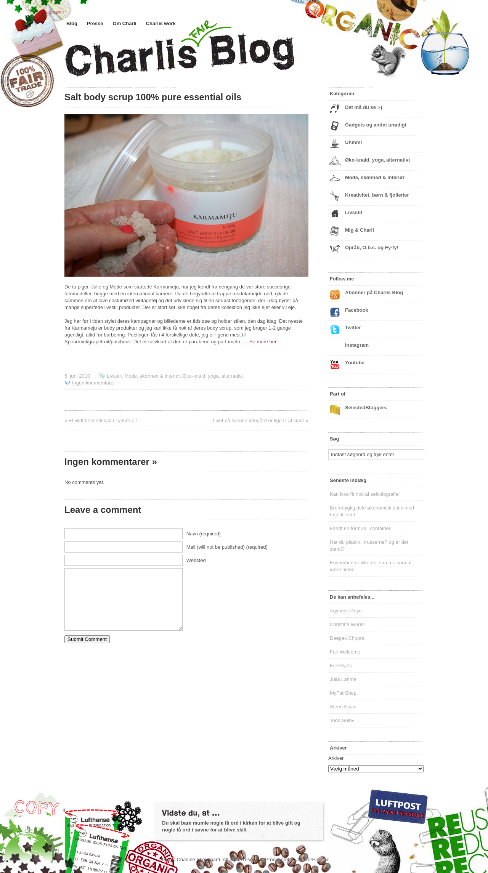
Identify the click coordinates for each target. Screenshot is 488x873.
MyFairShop (343, 693)
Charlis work (161, 23)
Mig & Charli (359, 230)
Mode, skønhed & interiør (152, 376)
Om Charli (124, 23)
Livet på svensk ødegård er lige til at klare (258, 420)
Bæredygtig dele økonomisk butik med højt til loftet (372, 511)
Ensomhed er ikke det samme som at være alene (371, 566)
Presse (95, 23)
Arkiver (336, 758)
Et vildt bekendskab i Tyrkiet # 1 (103, 420)
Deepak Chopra (347, 638)
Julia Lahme (343, 679)
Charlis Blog (197, 56)
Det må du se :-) (363, 107)
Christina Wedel (347, 624)
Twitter (353, 327)
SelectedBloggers (366, 407)
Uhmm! (353, 142)
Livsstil (114, 376)
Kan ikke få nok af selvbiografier (365, 494)
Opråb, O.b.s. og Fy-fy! (371, 247)
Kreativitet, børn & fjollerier (377, 195)
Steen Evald (343, 707)
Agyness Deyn (346, 611)
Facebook (356, 310)
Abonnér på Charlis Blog (374, 292)
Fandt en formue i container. (361, 528)
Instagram (357, 345)
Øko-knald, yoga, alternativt (213, 376)
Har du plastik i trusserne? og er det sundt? (369, 545)
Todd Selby (342, 720)
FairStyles (341, 665)
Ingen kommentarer (93, 383)
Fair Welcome (345, 652)
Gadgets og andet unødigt (375, 125)
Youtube (354, 362)
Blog (71, 23)
